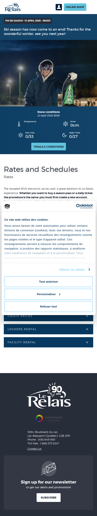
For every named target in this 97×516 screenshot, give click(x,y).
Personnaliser (48, 294)
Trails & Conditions (49, 146)
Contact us (34, 448)
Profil (59, 7)
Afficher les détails (72, 269)
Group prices (20, 316)
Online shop (75, 7)
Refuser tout (48, 306)
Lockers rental (22, 329)
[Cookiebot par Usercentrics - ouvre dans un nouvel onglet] (76, 206)
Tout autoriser (48, 281)
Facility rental (22, 342)
